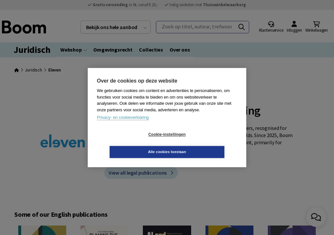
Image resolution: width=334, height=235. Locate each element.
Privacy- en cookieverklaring (123, 126)
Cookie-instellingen (128, 143)
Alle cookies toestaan (206, 143)
